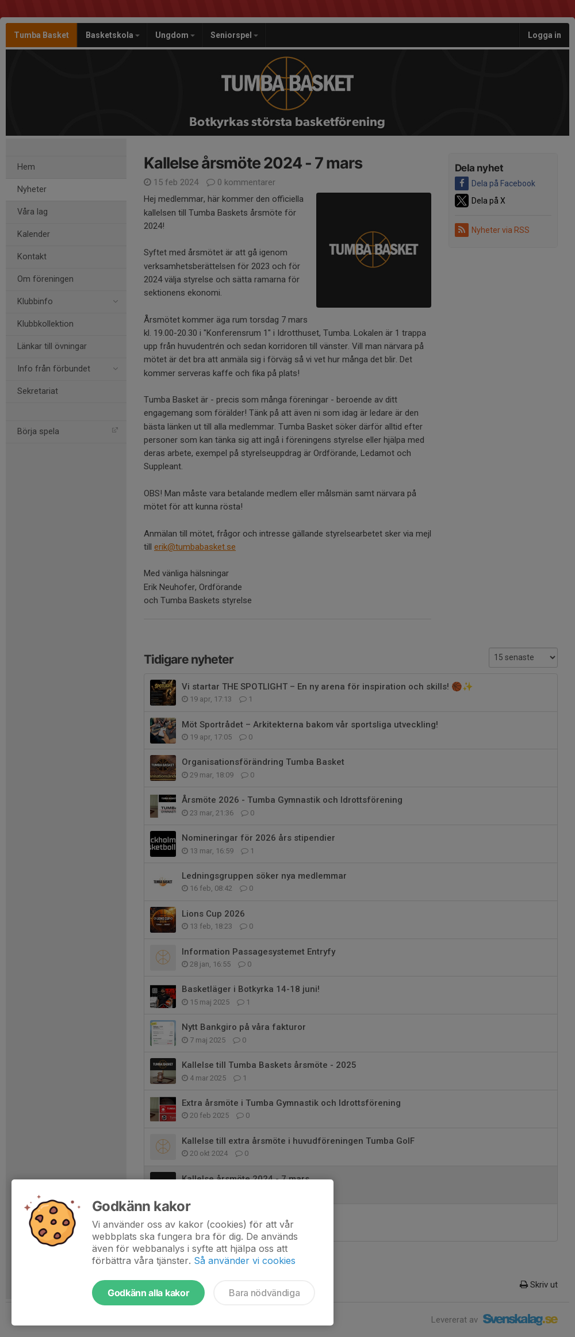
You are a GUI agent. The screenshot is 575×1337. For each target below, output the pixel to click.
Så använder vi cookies (245, 1260)
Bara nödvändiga (264, 1292)
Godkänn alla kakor (148, 1292)
